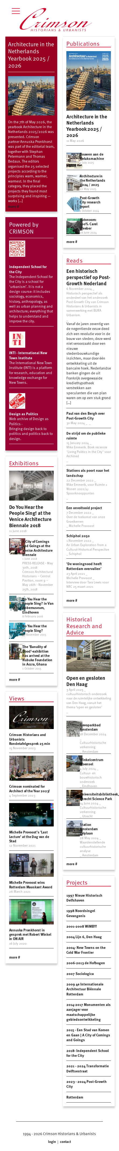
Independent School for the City (28, 269)
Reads (74, 260)
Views (17, 698)
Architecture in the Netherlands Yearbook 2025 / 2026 (31, 55)
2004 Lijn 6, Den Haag (84, 936)
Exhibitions (24, 463)
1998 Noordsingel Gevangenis (80, 913)
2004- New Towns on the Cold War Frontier (86, 950)
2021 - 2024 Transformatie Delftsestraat (87, 1068)
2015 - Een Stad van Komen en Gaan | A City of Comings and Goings (88, 1034)
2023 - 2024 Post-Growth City (86, 1084)
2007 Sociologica (80, 973)
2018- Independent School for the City (87, 1053)
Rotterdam (74, 1097)
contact (65, 1141)
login (52, 1141)
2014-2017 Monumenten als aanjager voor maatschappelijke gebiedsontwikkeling (88, 1012)
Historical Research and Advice (84, 626)
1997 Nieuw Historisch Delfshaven (84, 898)
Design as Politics (23, 413)
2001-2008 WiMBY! (81, 926)
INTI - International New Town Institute (28, 355)
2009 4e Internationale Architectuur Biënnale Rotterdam (84, 989)
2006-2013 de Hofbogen (85, 962)
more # (13, 206)
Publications (83, 43)
